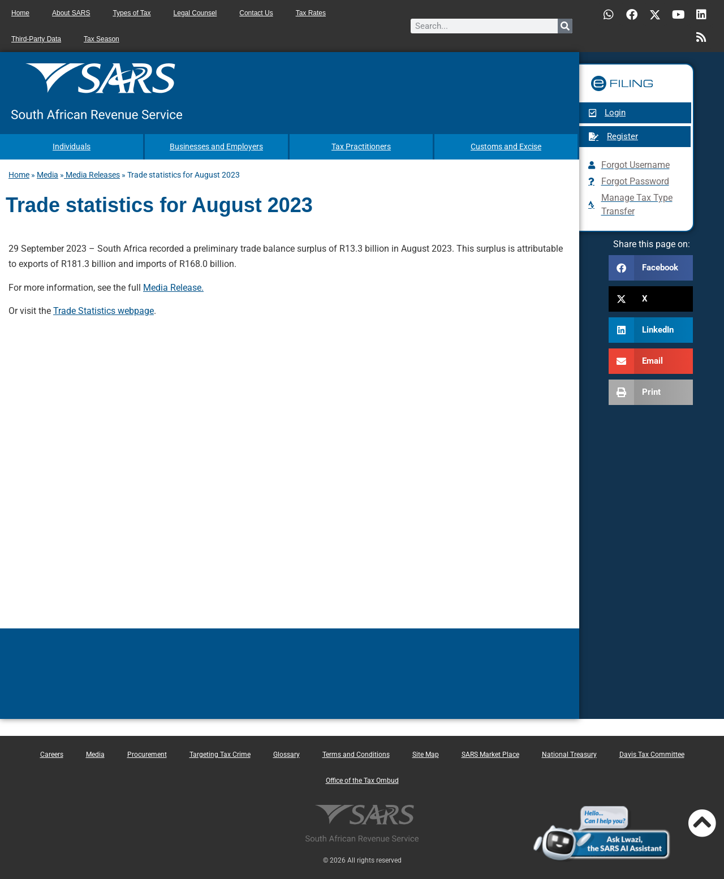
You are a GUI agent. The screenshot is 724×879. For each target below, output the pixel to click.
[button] (651, 268)
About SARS (71, 13)
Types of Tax (131, 13)
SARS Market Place (490, 754)
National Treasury (569, 754)
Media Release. (173, 287)
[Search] (565, 26)
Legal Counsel (195, 13)
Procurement (147, 754)
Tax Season (101, 39)
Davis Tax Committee (651, 754)
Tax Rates (311, 13)
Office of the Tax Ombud (362, 780)
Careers (51, 754)
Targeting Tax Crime (220, 754)
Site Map (425, 754)
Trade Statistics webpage (103, 310)
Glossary (286, 754)
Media (47, 174)
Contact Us (256, 13)
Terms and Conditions (356, 754)
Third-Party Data (36, 39)
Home (20, 13)
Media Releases (92, 174)
